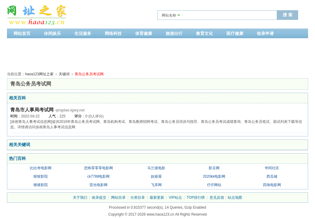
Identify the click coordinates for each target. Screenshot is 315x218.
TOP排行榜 (196, 197)
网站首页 (22, 33)
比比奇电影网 (40, 168)
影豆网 (214, 168)
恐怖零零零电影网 (98, 168)
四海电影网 (272, 185)
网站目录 (118, 197)
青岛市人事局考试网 (32, 109)
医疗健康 (234, 33)
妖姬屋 (156, 176)
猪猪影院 (40, 185)
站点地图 (235, 197)
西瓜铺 (272, 176)
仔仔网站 (214, 185)
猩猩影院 (40, 176)
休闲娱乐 (52, 33)
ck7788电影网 (98, 176)
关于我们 (80, 197)
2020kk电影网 (214, 176)
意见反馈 (217, 197)
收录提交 (99, 197)
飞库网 (156, 185)
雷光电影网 (98, 185)
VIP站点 (175, 197)
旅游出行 (174, 33)
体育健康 (143, 33)
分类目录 (137, 197)
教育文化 (204, 33)
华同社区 (272, 168)
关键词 (64, 74)
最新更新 (157, 197)
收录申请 (265, 33)
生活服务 (82, 33)
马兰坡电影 (156, 168)
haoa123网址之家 (39, 74)
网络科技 (113, 33)
